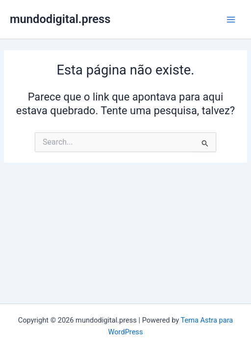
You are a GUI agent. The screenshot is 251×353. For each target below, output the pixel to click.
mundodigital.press (60, 19)
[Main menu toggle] (231, 19)
